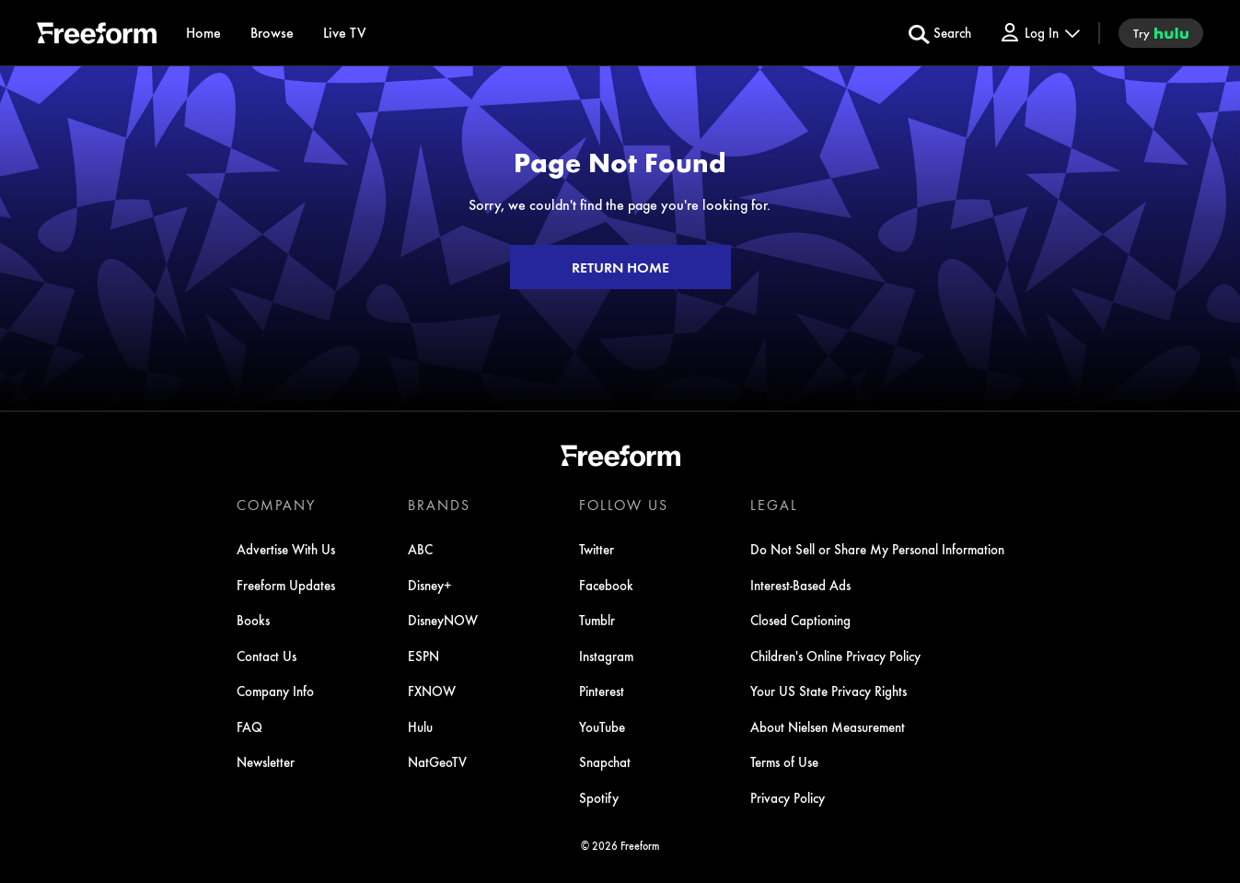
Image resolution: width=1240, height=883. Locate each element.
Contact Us (266, 655)
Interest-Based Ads (800, 584)
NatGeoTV (437, 761)
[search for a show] (940, 33)
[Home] (203, 32)
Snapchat (605, 761)
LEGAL (774, 504)
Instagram (606, 655)
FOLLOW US (623, 504)
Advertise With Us (286, 549)
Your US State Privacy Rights (828, 690)
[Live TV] (344, 32)
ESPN (423, 655)
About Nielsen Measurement (827, 726)
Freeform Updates (286, 584)
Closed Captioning (800, 619)
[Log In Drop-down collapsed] (1039, 32)
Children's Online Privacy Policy (835, 655)
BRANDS (439, 504)
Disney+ (430, 584)
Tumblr (597, 619)
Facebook (606, 584)
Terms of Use (784, 761)
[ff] (96, 35)
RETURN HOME (620, 267)
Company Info (275, 690)
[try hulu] (1160, 33)
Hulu (420, 726)
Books (253, 619)
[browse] (272, 32)
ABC (420, 549)
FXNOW (432, 690)
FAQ (249, 726)
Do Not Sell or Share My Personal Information (877, 549)
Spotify (599, 797)
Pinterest (601, 690)
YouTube (602, 726)
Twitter (596, 549)
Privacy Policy (787, 797)
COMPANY (276, 504)
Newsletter (266, 761)
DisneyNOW (443, 619)
